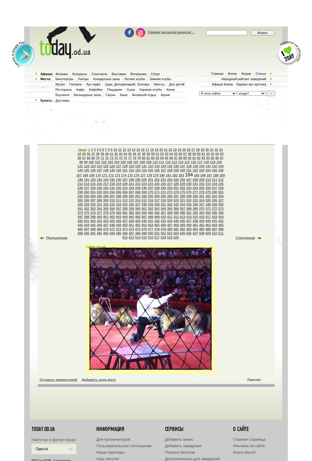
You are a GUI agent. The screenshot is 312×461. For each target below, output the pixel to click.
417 (208, 217)
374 (80, 212)
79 (139, 158)
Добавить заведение (183, 446)
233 (208, 184)
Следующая (245, 237)
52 (162, 154)
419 (221, 217)
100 (91, 162)
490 (86, 233)
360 (137, 208)
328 (80, 204)
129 (131, 166)
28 (198, 149)
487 (214, 229)
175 (130, 175)
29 (202, 149)
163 (201, 170)
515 (144, 237)
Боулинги (62, 95)
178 (149, 175)
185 (196, 175)
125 (105, 166)
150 (118, 170)
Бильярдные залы (87, 95)
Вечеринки (138, 74)
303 (214, 196)
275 (182, 192)
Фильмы (61, 74)
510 (214, 233)
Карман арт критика (251, 84)
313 (131, 200)
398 (86, 217)
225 (157, 184)
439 (201, 221)
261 (92, 192)
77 (130, 158)
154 (144, 170)
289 (125, 196)
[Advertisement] (156, 13)
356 (112, 208)
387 (163, 212)
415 (195, 217)
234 (214, 184)
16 (143, 149)
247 (150, 188)
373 (221, 208)
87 (176, 158)
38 (98, 154)
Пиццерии (114, 89)
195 (112, 179)
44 (125, 154)
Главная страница (249, 439)
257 (214, 188)
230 (189, 184)
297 (176, 196)
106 (129, 162)
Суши (130, 89)
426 (118, 221)
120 (219, 162)
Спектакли (99, 74)
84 (162, 158)
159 (176, 170)
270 (150, 192)
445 (92, 225)
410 (163, 217)
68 (88, 158)
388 (169, 212)
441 (214, 221)
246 (144, 188)
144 (80, 170)
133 (157, 166)
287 (112, 196)
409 (157, 217)
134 (163, 166)
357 (118, 208)
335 (125, 204)
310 (112, 200)
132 (150, 166)
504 (176, 233)
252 (182, 188)
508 (201, 233)
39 (102, 154)
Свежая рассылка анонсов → (171, 32)
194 (105, 179)
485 (201, 229)
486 (208, 229)
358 (125, 208)
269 (144, 192)
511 (221, 233)
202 (157, 179)
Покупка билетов (180, 452)
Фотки (232, 73)
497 (131, 233)
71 (102, 158)
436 (182, 221)
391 (189, 212)
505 (182, 233)
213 (80, 184)
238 (92, 188)
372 (214, 208)
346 (195, 204)
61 (203, 154)
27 (193, 149)
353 (92, 208)
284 (92, 196)
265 (118, 192)
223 (144, 184)
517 (157, 237)
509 (208, 233)
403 (118, 217)
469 (99, 229)
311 (118, 200)
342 (169, 204)
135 (169, 166)
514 (137, 237)
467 (86, 229)
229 (182, 184)
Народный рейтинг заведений (243, 79)
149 (112, 170)
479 (163, 229)
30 (207, 149)
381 (125, 212)
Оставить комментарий (58, 379)
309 (105, 200)
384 (144, 212)
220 (125, 184)
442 (221, 221)
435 (176, 221)
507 (195, 233)
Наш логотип (107, 459)
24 (179, 149)
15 (138, 149)
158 (169, 170)
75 (121, 158)
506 (189, 233)
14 (133, 149)
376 (92, 212)
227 (169, 184)
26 (189, 149)
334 (118, 204)
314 (137, 200)
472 (118, 229)
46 (134, 154)
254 (195, 188)
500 (150, 233)
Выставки (119, 74)
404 (125, 217)
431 (150, 221)
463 (208, 225)
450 (125, 225)
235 (221, 184)
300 (195, 196)
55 (176, 154)
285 (99, 196)
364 (163, 208)
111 (161, 162)
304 (221, 196)
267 (131, 192)
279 (208, 192)
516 (150, 237)
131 (144, 166)
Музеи (60, 84)
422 (92, 221)
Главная (217, 73)
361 (144, 208)
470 (105, 229)
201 (150, 179)
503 (169, 233)
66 (79, 158)
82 (153, 158)
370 (201, 208)
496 (125, 233)
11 (120, 149)
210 (208, 179)
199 (137, 179)
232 (201, 184)
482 (182, 229)
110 (155, 162)
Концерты (79, 74)
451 (131, 225)
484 (195, 229)
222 (137, 184)
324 (201, 200)
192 (92, 179)
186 (203, 175)
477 (150, 229)
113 (174, 162)
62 (208, 154)
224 (150, 184)
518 (163, 237)
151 (125, 170)
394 (208, 212)
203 (163, 179)
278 (201, 192)
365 (169, 208)
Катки (170, 89)
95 (212, 158)
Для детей (176, 84)
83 (157, 158)
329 (86, 204)
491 (92, 233)
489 (80, 233)
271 (157, 192)
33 (221, 149)
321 (182, 200)
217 (105, 184)
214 (86, 184)
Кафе (80, 89)
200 (144, 179)
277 (195, 192)
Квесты (159, 84)
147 (99, 170)
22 (170, 149)
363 (157, 208)
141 (208, 166)
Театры (83, 79)
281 (221, 192)
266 (125, 192)
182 (174, 175)
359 (131, 208)
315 (144, 200)
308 (99, 200)
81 (148, 158)
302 (208, 196)
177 (143, 175)
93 (203, 158)
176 (136, 175)
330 (92, 204)
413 (182, 217)
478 (157, 229)
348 (208, 204)
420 (80, 221)
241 (112, 188)
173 (117, 175)
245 (137, 188)
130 (137, 166)
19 (156, 149)
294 (157, 196)
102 (104, 162)
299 (189, 196)
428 (131, 221)
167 (79, 175)
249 (163, 188)
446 (99, 225)
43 (121, 154)
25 (184, 149)
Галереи (75, 84)
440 (208, 221)
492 (99, 233)
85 (166, 158)
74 (116, 158)
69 (93, 158)
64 (217, 154)
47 (139, 154)
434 (169, 221)
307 (92, 200)
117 (199, 162)
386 (157, 212)
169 (91, 175)
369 (195, 208)
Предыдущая (56, 237)
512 (125, 237)
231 (195, 184)
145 (86, 170)
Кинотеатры (64, 79)
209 (201, 179)
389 (176, 212)
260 (86, 192)
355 (105, 208)
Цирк (82, 149)
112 (168, 162)
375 (86, 212)
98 (81, 162)
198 (131, 179)
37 (93, 154)
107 (135, 162)
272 (163, 192)
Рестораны (63, 89)
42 (116, 154)
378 (105, 212)
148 (105, 170)
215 (92, 184)
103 (110, 162)
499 (144, 233)
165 (214, 170)
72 (107, 158)
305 (80, 200)
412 (176, 217)
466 (80, 229)
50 (153, 154)
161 (189, 170)
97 (222, 158)
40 (107, 154)
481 (176, 229)
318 (163, 200)
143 (221, 166)
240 (105, 188)
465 (221, 225)
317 (157, 200)
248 (157, 188)
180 (162, 175)
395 (214, 212)
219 (118, 184)
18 (152, 149)
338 (144, 204)
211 (214, 179)
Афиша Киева (222, 84)
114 (180, 162)
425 (112, 221)
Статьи (261, 73)
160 (182, 170)
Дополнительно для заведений (192, 459)
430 (144, 221)
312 (125, 200)
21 (166, 149)
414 (189, 217)
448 (112, 225)
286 (105, 196)
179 (155, 175)
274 (176, 192)
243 (125, 188)
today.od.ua (43, 429)
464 (214, 225)
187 (209, 175)
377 (99, 212)
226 (163, 184)
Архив (165, 95)
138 (189, 166)
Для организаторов (113, 439)
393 (201, 212)
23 (175, 149)
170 (98, 175)
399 (92, 217)
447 (105, 225)
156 (157, 170)
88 (180, 158)
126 (112, 166)
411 (169, 217)
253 (189, 188)
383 (137, 212)
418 (214, 217)
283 (86, 196)
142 (214, 166)
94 (208, 158)
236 (80, 188)
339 (150, 204)
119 (212, 162)
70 (98, 158)
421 (86, 221)
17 (147, 149)
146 (92, 170)
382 (131, 212)
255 (201, 188)
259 (80, 192)
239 (99, 188)
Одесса (42, 449)
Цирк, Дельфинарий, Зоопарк (127, 84)
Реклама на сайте (249, 446)
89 (185, 158)
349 (214, 204)
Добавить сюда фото (99, 379)
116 (193, 162)
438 (195, 221)
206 (182, 179)
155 (150, 170)
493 (105, 233)
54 (171, 154)
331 (99, 204)
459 (182, 225)
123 (92, 166)
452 (137, 225)
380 (118, 212)
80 (143, 158)
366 (176, 208)
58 (189, 154)
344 (182, 204)
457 (169, 225)
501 (157, 233)
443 (80, 225)
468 (92, 229)
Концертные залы (106, 79)
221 (131, 184)
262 (99, 192)
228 (176, 184)
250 (169, 188)
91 (194, 158)
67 (84, 158)
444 (86, 225)
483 (189, 229)
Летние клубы (134, 79)
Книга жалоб (244, 452)
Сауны (110, 95)
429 (137, 221)
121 (80, 166)
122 (86, 166)
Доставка (62, 100)
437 (189, 221)
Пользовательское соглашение (123, 446)
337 (137, 204)
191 (86, 179)
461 (195, 225)
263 (105, 192)
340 (157, 204)
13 (129, 149)
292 (144, 196)
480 (169, 229)
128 (125, 166)
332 (105, 204)
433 (163, 221)
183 (181, 175)
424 (105, 221)
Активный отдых (144, 95)
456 (163, 225)
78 (134, 158)
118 (206, 162)
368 (189, 208)
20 (161, 149)
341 (163, 204)
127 (118, 166)
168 (85, 175)
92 (199, 158)
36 (88, 154)
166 (221, 170)
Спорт (155, 74)
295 (163, 196)
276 (189, 192)
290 (131, 196)
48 (143, 154)
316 (150, 200)
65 (222, 154)
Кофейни (96, 89)
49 (148, 154)
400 (99, 217)
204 (169, 179)
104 (116, 162)
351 (80, 208)
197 (125, 179)
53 (166, 154)
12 (124, 149)
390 (182, 212)
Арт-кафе (93, 84)
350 (221, 204)
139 (195, 166)
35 (84, 154)
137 (182, 166)
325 (208, 200)
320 (176, 200)
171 (104, 175)
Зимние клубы (160, 79)
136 (176, 166)
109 (148, 162)
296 (169, 196)
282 (80, 196)
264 (112, 192)
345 (189, 204)
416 (201, 217)
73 (111, 158)
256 (208, 188)
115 (187, 162)
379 (112, 212)
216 (99, 184)
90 (189, 158)
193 (99, 179)
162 (195, 170)
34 (79, 154)
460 (189, 225)
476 (144, 229)
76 (125, 158)
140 (201, 166)
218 (112, 184)
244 (131, 188)
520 (176, 237)
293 (150, 196)
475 (137, 229)
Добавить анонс (179, 439)
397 (80, 217)
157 (163, 170)
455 (157, 225)
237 (86, 188)
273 (169, 192)
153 (137, 170)
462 (201, 225)
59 (194, 154)
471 (112, 229)
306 (86, 200)
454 (150, 225)
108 (142, 162)
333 (112, 204)
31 (211, 149)
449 (118, 225)
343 (176, 204)
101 (97, 162)
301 (201, 196)
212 (221, 179)
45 (130, 154)
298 (182, 196)
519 (169, 237)
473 (125, 229)
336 (131, 204)
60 (199, 154)
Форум (246, 73)
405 (131, 217)
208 (195, 179)
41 (111, 154)
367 (182, 208)
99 (86, 162)
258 (221, 188)
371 (208, 208)
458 (176, 225)
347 (201, 204)
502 (163, 233)
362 (150, 208)
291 (137, 196)
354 (99, 208)
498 (137, 233)
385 (150, 212)
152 (131, 170)
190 (80, 179)
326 (214, 200)
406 (137, 217)
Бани (124, 95)
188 (215, 175)
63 (212, 154)
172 (110, 175)
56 (180, 154)
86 (171, 158)
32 (216, 149)
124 (99, 166)
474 (131, 229)
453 (144, 225)
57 (185, 154)
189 (222, 175)
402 (112, 217)
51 (157, 154)
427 (125, 221)
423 (99, 221)
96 (217, 158)
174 (123, 175)
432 (157, 221)
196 (118, 179)
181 (168, 175)
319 (169, 200)
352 (86, 208)
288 (118, 196)
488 (221, 229)
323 (195, 200)
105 (123, 162)
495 (118, 233)
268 (137, 192)
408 (150, 217)
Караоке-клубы (150, 89)
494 (112, 233)
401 (105, 217)
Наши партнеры (110, 452)
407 (144, 217)
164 (208, 170)
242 (118, 188)
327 (221, 200)
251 (176, 188)
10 (115, 149)
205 (176, 179)
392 (195, 212)
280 (214, 192)
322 (189, 200)
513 (131, 237)
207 (189, 179)
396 (221, 212)
